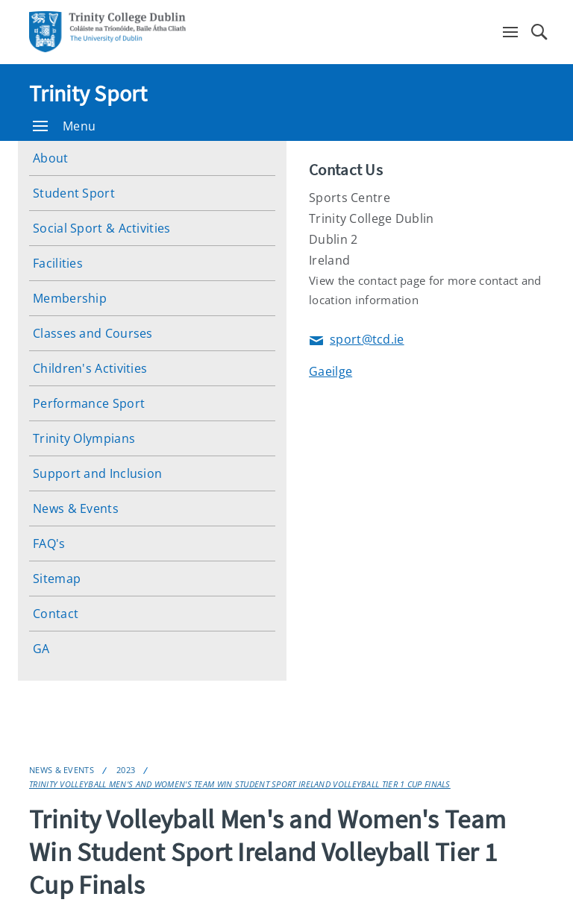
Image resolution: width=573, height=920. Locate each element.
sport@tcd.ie (356, 340)
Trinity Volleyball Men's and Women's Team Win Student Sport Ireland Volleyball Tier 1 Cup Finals (240, 784)
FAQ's (49, 543)
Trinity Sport (88, 93)
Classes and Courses (93, 333)
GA (41, 648)
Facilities (58, 263)
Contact (55, 613)
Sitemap (57, 578)
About (51, 158)
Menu (64, 126)
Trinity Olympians (84, 438)
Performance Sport (89, 403)
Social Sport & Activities (102, 228)
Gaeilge (330, 371)
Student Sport (74, 193)
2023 (125, 769)
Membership (70, 298)
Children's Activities (90, 368)
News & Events (76, 508)
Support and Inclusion (97, 473)
